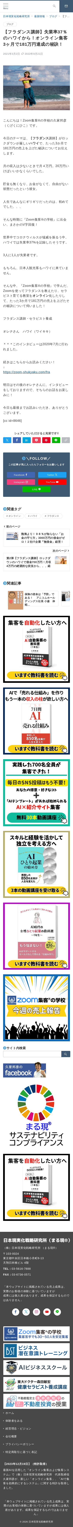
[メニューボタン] (5, 6)
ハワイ (33, 516)
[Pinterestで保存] (46, 440)
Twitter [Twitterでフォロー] (52, 475)
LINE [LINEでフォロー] (36, 489)
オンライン (15, 516)
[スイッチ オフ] (54, 6)
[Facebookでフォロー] (15, 1312)
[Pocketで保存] (36, 440)
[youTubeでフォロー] (47, 1312)
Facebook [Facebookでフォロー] (21, 475)
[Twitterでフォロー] (26, 1312)
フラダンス (53, 516)
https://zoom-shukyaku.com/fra (26, 372)
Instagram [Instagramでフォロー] (21, 482)
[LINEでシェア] (56, 440)
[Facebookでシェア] (17, 440)
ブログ (10, 24)
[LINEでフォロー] (57, 1312)
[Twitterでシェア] (7, 440)
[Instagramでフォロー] (36, 1312)
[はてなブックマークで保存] (27, 440)
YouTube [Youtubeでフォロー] (52, 482)
